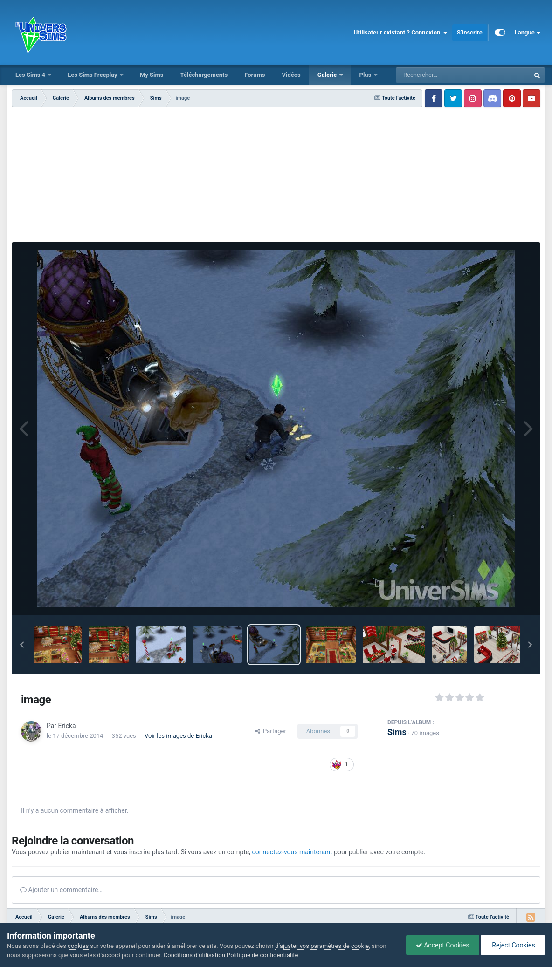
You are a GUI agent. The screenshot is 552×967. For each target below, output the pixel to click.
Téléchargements (204, 74)
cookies (78, 945)
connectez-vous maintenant (292, 852)
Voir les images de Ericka (178, 735)
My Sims (152, 74)
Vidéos (291, 74)
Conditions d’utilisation (194, 955)
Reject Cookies (512, 945)
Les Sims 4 (31, 74)
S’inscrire (470, 32)
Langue (527, 32)
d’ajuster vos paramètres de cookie (322, 945)
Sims (397, 732)
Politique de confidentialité (262, 955)
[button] (22, 644)
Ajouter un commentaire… (61, 889)
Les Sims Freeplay (93, 74)
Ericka (67, 725)
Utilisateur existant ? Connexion (401, 32)
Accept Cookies (442, 945)
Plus (366, 74)
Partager (270, 731)
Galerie (327, 74)
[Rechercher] (437, 75)
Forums (254, 74)
